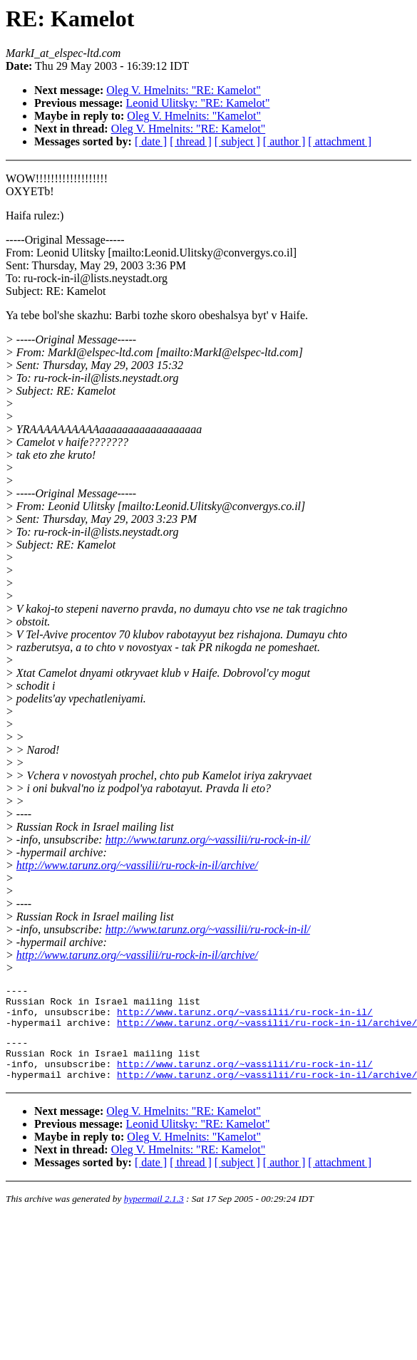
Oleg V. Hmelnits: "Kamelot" (194, 116)
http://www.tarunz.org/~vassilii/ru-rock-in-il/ (207, 840)
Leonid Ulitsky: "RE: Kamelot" (198, 103)
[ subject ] (237, 141)
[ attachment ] (339, 141)
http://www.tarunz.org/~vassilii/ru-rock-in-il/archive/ (137, 865)
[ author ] (284, 141)
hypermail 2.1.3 (154, 1215)
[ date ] (151, 141)
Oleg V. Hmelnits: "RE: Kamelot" (183, 90)
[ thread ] (191, 141)
